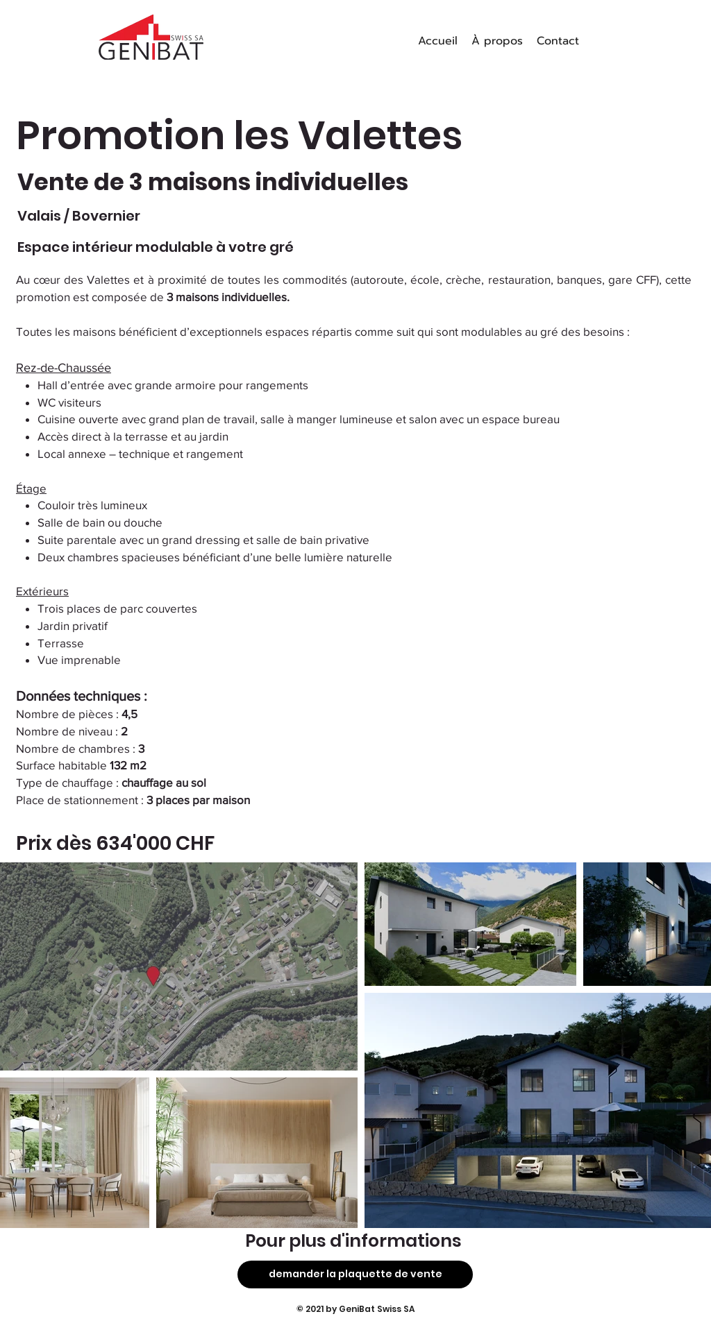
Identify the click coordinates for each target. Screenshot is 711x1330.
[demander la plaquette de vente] (355, 1274)
